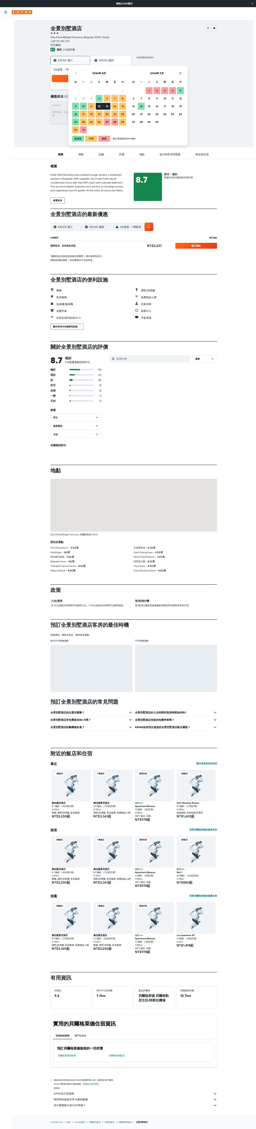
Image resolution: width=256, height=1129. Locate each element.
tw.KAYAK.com (56, 1122)
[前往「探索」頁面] (5, 52)
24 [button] (83, 122)
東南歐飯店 (109, 1122)
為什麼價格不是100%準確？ (135, 1105)
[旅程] (5, 75)
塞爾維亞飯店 (95, 1122)
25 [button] (91, 122)
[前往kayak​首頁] (22, 12)
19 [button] (99, 114)
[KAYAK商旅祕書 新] (5, 65)
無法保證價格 (93, 1084)
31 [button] (83, 129)
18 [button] (91, 114)
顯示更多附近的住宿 (206, 763)
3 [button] (83, 98)
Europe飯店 (80, 1122)
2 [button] (75, 98)
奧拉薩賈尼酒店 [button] (101, 802)
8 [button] (122, 98)
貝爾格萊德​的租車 (67, 1055)
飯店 (69, 1122)
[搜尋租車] (5, 36)
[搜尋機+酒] (5, 42)
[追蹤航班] (5, 59)
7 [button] (114, 98)
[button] (252, 3)
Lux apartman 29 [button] (186, 935)
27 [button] (107, 122)
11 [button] (91, 106)
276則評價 (69, 49)
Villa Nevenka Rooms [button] (188, 802)
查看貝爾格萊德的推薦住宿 (203, 895)
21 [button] (115, 114)
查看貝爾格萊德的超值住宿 (203, 829)
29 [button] (122, 122)
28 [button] (114, 122)
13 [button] (107, 106)
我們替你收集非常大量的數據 (135, 1099)
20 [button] (107, 114)
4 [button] (91, 98)
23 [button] (75, 122)
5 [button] (99, 98)
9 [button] (75, 106)
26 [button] (99, 122)
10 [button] (83, 106)
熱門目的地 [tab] (80, 1035)
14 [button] (115, 106)
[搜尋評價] (152, 358)
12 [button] (99, 106)
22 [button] (122, 114)
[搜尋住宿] (5, 29)
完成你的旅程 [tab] (62, 1035)
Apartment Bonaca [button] (145, 806)
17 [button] (83, 114)
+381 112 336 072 (60, 41)
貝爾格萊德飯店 (117, 1055)
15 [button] (122, 106)
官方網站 (55, 45)
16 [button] (75, 114)
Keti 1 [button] (179, 872)
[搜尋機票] (5, 22)
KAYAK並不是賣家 (135, 1094)
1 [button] (122, 90)
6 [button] (107, 98)
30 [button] (75, 129)
